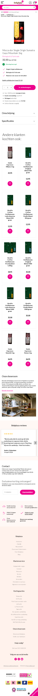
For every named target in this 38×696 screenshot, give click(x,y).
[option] (19, 32)
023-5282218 (22, 648)
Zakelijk (19, 544)
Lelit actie (19, 604)
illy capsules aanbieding (19, 612)
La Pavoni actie (19, 606)
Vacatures (19, 541)
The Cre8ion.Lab (30, 666)
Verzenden (19, 579)
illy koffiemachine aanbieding (19, 614)
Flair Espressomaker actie (19, 601)
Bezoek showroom (7, 390)
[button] (33, 691)
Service (19, 574)
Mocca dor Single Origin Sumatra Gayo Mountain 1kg (15, 16)
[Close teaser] (29, 693)
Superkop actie (19, 617)
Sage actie (19, 609)
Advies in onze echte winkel (29, 513)
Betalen (19, 576)
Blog (19, 554)
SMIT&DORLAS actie (19, 622)
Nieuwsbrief (19, 546)
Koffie (2, 14)
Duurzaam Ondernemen (19, 549)
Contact (19, 569)
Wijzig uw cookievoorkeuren (11, 666)
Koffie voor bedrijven (19, 636)
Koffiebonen (10, 14)
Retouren (19, 571)
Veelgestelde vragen (19, 566)
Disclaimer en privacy (19, 582)
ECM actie (19, 599)
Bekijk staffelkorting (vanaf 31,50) (12, 80)
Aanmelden (27, 492)
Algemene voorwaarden (19, 584)
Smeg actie (19, 596)
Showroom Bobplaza (19, 634)
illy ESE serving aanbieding (19, 619)
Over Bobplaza (19, 552)
